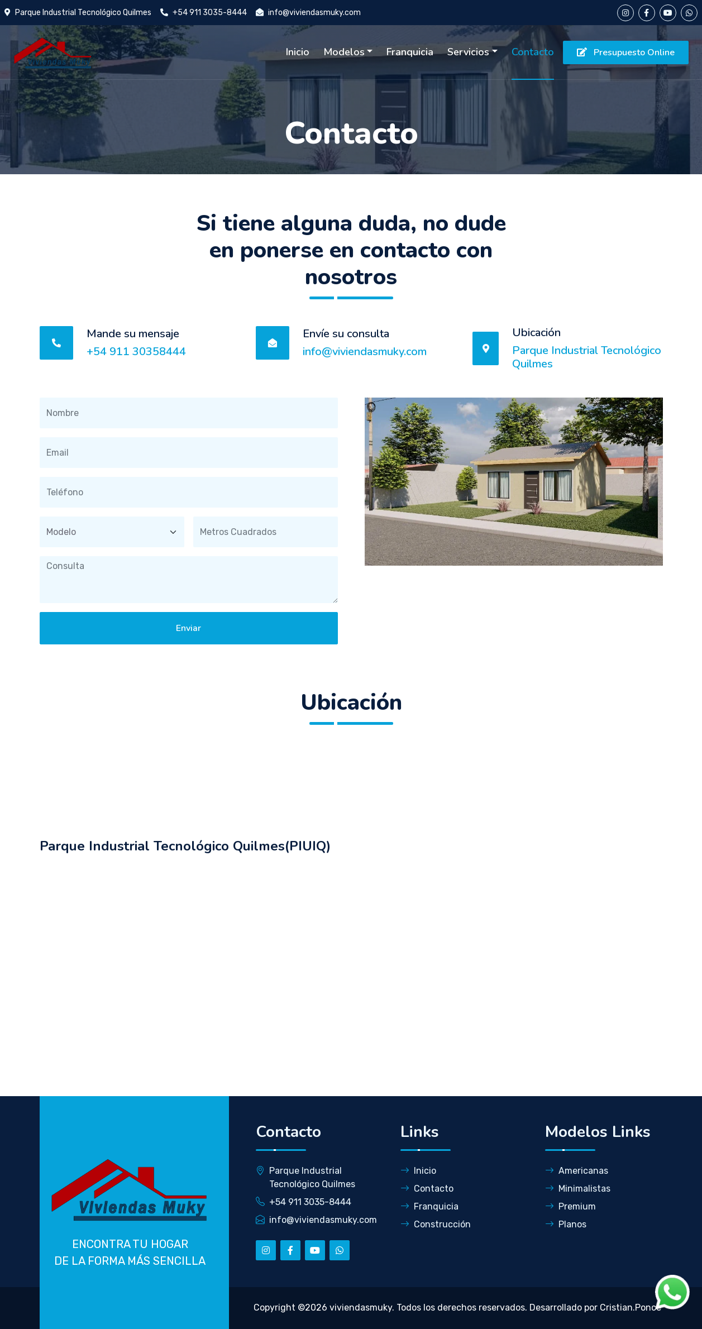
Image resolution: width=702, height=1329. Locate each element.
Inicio (297, 52)
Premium (570, 1206)
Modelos (344, 52)
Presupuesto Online (626, 52)
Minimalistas (577, 1188)
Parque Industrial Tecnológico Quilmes (83, 12)
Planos (565, 1224)
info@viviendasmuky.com (314, 12)
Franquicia (409, 52)
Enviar (188, 628)
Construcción (435, 1224)
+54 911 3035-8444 (210, 12)
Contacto (533, 52)
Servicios (468, 52)
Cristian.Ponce (630, 1307)
